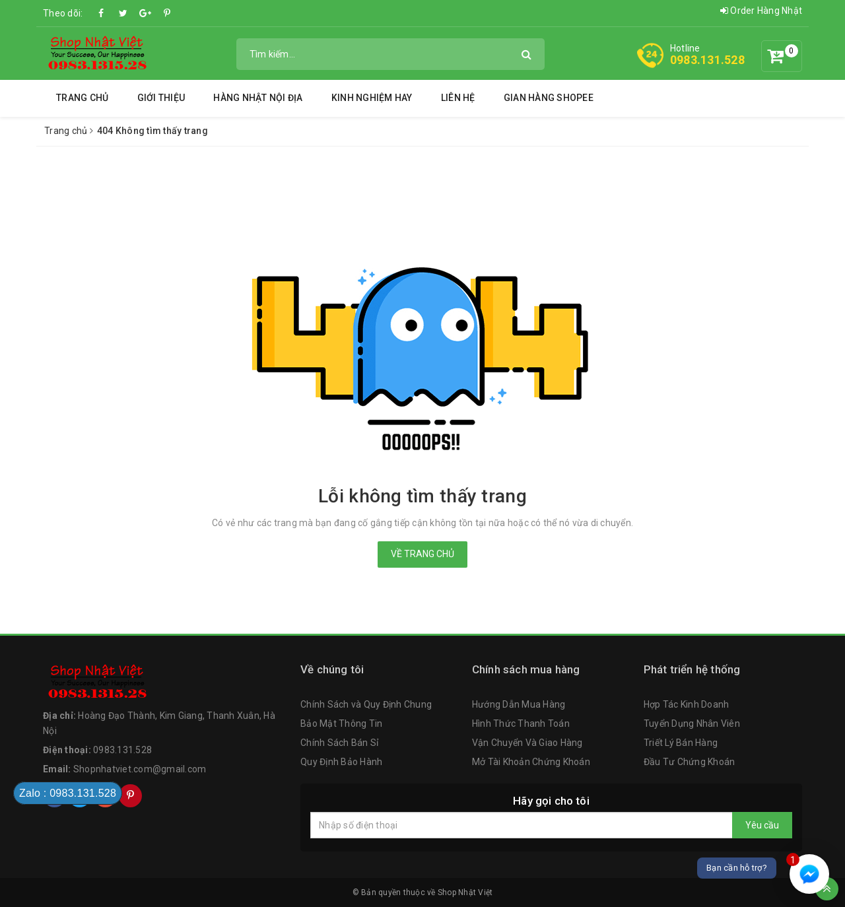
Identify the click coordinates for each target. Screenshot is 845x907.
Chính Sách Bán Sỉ (339, 742)
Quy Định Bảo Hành (341, 761)
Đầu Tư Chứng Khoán (689, 761)
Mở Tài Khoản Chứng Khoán (531, 761)
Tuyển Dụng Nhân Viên (692, 723)
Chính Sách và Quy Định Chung (366, 704)
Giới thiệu (161, 97)
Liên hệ (458, 97)
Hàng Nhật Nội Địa (257, 97)
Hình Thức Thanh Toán (521, 723)
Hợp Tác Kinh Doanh (686, 704)
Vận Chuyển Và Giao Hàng (527, 742)
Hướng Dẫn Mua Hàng (519, 704)
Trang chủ (82, 97)
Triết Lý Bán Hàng (681, 742)
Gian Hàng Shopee (548, 97)
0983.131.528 (707, 60)
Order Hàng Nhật (761, 10)
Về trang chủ (422, 554)
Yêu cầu (762, 825)
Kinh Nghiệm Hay (372, 97)
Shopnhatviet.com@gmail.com (140, 769)
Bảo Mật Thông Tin (341, 723)
